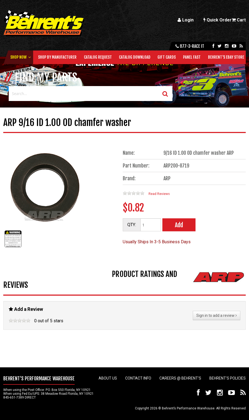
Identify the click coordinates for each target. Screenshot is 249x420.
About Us (108, 378)
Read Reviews (159, 194)
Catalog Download (134, 57)
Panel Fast (192, 57)
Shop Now (18, 57)
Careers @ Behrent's (180, 378)
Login (186, 20)
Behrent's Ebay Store (226, 57)
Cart (239, 20)
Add (179, 225)
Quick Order (217, 20)
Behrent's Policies (227, 378)
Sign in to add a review (216, 315)
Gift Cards (166, 57)
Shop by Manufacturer (57, 57)
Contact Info (138, 378)
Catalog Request (98, 57)
